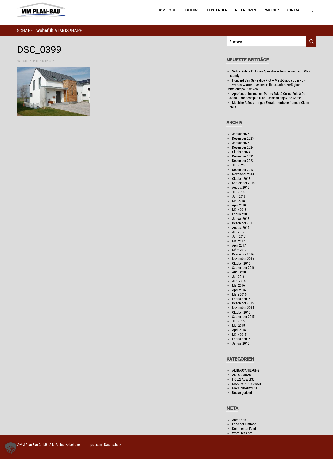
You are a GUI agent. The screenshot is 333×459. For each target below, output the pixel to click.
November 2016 (243, 259)
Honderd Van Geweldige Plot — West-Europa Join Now (269, 80)
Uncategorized (242, 393)
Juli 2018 (238, 192)
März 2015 (239, 335)
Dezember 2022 (243, 161)
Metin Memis (42, 60)
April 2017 (239, 245)
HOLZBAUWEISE (243, 379)
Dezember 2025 (243, 138)
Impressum (94, 445)
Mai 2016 (238, 285)
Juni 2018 (239, 196)
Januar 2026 (240, 134)
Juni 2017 (239, 236)
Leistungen (217, 10)
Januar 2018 (240, 219)
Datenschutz (112, 445)
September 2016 (243, 268)
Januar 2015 (240, 343)
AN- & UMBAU (241, 375)
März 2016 (239, 294)
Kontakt (294, 10)
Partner (271, 10)
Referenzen (245, 10)
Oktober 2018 (241, 179)
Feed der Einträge (244, 424)
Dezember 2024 (243, 147)
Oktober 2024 (241, 152)
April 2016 (239, 290)
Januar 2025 (240, 143)
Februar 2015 (241, 339)
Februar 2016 (241, 299)
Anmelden (239, 420)
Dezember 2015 (243, 303)
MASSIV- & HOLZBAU (246, 384)
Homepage (167, 10)
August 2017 (240, 228)
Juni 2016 (239, 281)
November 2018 (243, 174)
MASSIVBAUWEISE (245, 388)
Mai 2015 (238, 325)
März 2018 (239, 210)
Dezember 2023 (243, 156)
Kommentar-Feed (244, 429)
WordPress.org (242, 433)
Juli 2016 (238, 276)
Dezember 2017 (243, 223)
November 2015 (243, 308)
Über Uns (191, 10)
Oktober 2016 (241, 263)
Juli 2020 (238, 165)
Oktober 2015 (241, 312)
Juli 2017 (238, 232)
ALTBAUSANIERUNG (245, 370)
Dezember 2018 (243, 170)
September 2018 (243, 183)
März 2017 (239, 250)
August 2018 (240, 187)
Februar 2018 (241, 214)
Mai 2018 (238, 201)
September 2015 (243, 317)
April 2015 (239, 330)
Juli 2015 (238, 321)
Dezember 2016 (243, 254)
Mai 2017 (238, 241)
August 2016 (240, 272)
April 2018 (239, 205)
